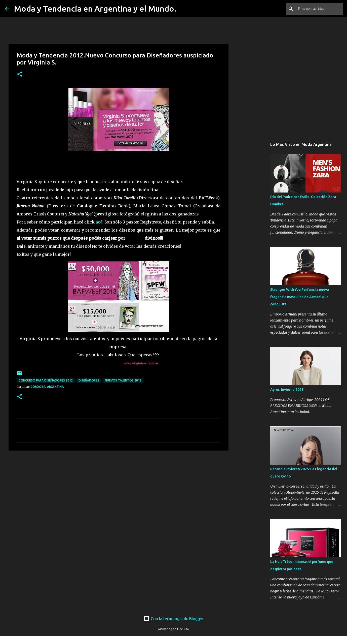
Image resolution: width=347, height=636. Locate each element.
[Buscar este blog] (316, 9)
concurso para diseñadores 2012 (46, 380)
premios (135, 238)
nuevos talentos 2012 (123, 380)
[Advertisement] (118, 493)
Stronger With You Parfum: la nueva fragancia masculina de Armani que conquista (299, 297)
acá (99, 222)
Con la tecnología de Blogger (173, 618)
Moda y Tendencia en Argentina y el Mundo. (95, 8)
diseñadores (89, 380)
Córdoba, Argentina (47, 386)
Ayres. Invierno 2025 (286, 390)
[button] (20, 74)
